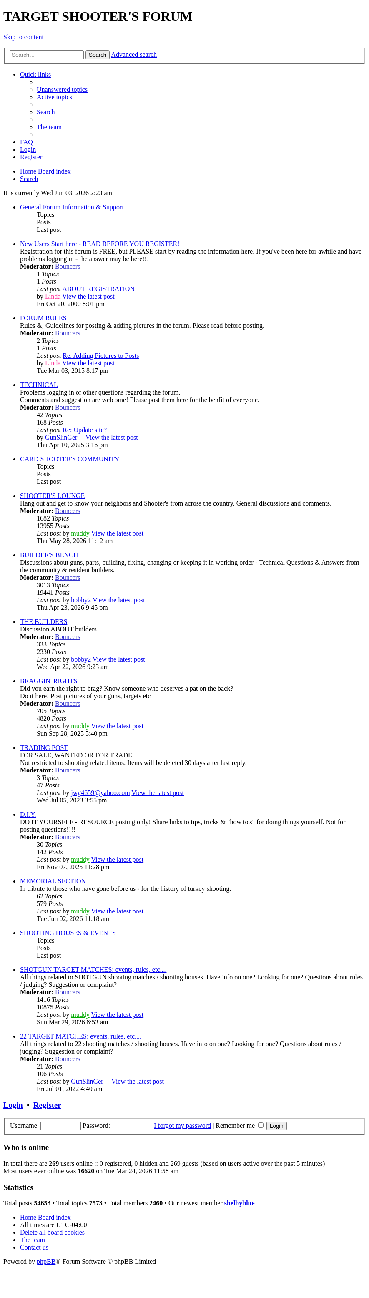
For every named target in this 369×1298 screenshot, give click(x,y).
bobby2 (81, 600)
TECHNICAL (39, 384)
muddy (80, 533)
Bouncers (67, 266)
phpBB (46, 1261)
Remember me (240, 1125)
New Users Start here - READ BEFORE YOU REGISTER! (99, 243)
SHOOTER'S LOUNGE (52, 495)
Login (13, 1105)
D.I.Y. (28, 814)
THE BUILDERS (43, 621)
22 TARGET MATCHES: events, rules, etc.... (80, 1036)
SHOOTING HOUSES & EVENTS (68, 932)
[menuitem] (62, 89)
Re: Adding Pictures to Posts (101, 355)
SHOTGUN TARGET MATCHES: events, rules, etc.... (93, 969)
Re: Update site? (85, 429)
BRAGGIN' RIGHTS (49, 680)
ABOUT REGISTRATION (98, 288)
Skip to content (23, 36)
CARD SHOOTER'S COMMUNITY (69, 459)
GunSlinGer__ (64, 437)
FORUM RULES (43, 318)
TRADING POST (44, 747)
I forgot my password (182, 1125)
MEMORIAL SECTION (53, 881)
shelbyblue (239, 1203)
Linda (52, 296)
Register (47, 1105)
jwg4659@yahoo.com (100, 792)
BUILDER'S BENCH (49, 554)
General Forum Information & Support (72, 207)
